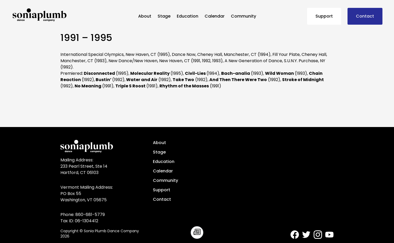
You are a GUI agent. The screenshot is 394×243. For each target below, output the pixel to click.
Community (243, 16)
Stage (164, 16)
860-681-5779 (90, 215)
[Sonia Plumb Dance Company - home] (73, 15)
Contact (365, 16)
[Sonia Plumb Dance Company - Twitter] (306, 234)
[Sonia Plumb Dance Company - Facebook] (295, 234)
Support (324, 16)
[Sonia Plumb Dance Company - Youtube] (329, 234)
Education (187, 16)
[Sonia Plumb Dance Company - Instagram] (318, 234)
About (144, 16)
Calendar (215, 16)
